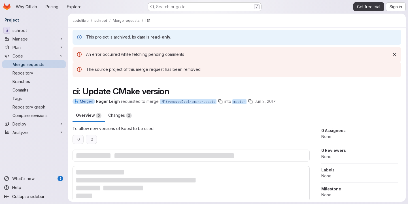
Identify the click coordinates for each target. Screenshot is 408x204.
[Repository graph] (34, 107)
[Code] (34, 56)
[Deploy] (34, 124)
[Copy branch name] (220, 101)
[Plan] (34, 47)
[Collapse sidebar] (34, 197)
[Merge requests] (34, 64)
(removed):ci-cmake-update (188, 101)
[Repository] (34, 73)
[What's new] (34, 178)
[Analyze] (34, 132)
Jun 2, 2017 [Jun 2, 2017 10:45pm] (265, 101)
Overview (88, 115)
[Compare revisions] (34, 115)
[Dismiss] (394, 54)
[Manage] (34, 39)
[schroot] (34, 30)
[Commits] (34, 90)
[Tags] (34, 98)
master (239, 101)
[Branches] (34, 81)
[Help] (34, 188)
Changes (120, 115)
